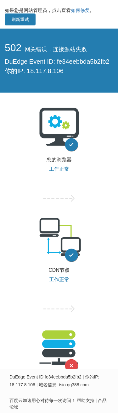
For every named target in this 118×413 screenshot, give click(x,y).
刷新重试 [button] (20, 19)
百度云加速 (20, 400)
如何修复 (80, 10)
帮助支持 (85, 400)
